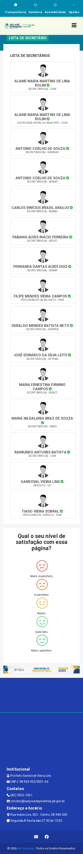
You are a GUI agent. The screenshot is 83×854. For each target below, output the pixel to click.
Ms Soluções (25, 848)
